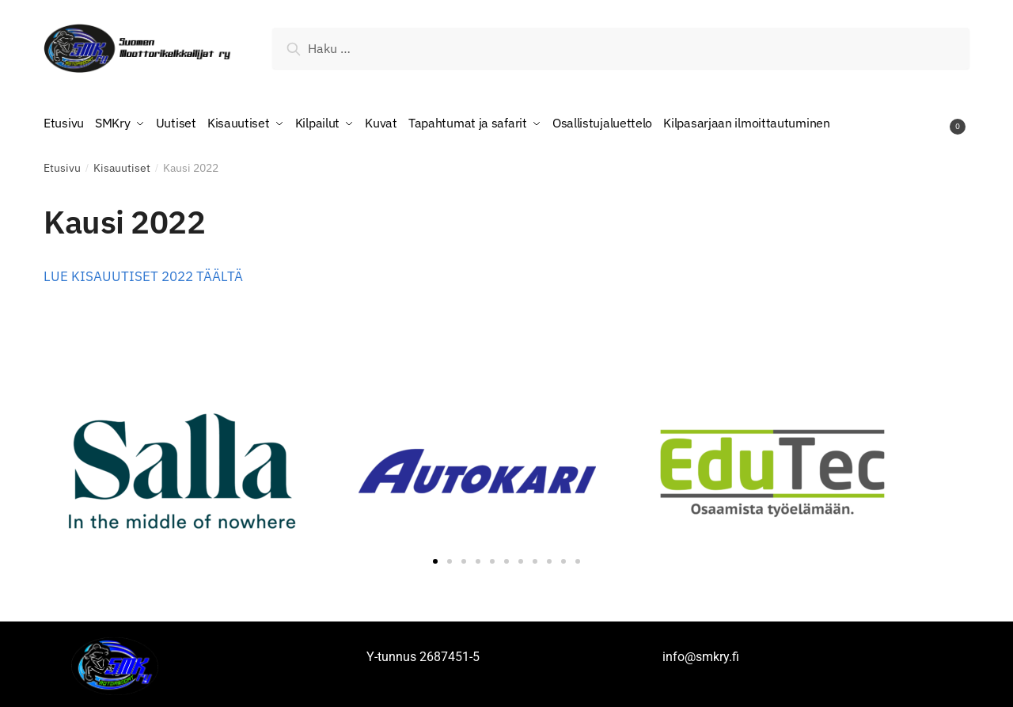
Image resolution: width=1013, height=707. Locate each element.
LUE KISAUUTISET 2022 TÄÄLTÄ (143, 272)
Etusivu (62, 164)
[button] (435, 557)
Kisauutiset (121, 164)
